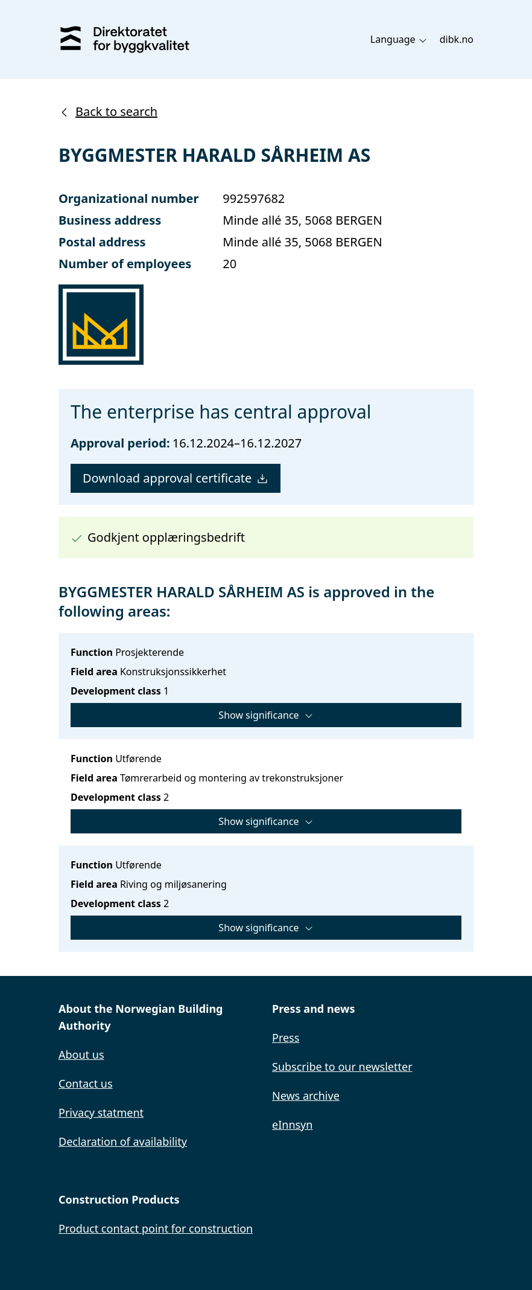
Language (399, 39)
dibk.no (456, 39)
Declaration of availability (123, 1141)
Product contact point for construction (156, 1228)
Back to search (108, 111)
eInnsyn (292, 1124)
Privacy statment (101, 1112)
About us (81, 1054)
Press (285, 1037)
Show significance (265, 715)
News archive (306, 1095)
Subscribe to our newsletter (342, 1066)
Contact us (86, 1083)
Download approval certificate (175, 478)
